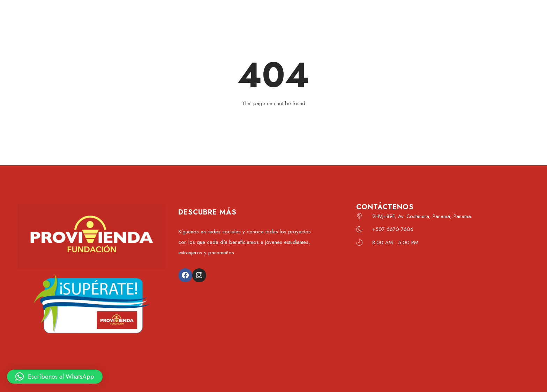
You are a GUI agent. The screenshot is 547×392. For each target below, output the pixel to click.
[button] (55, 377)
